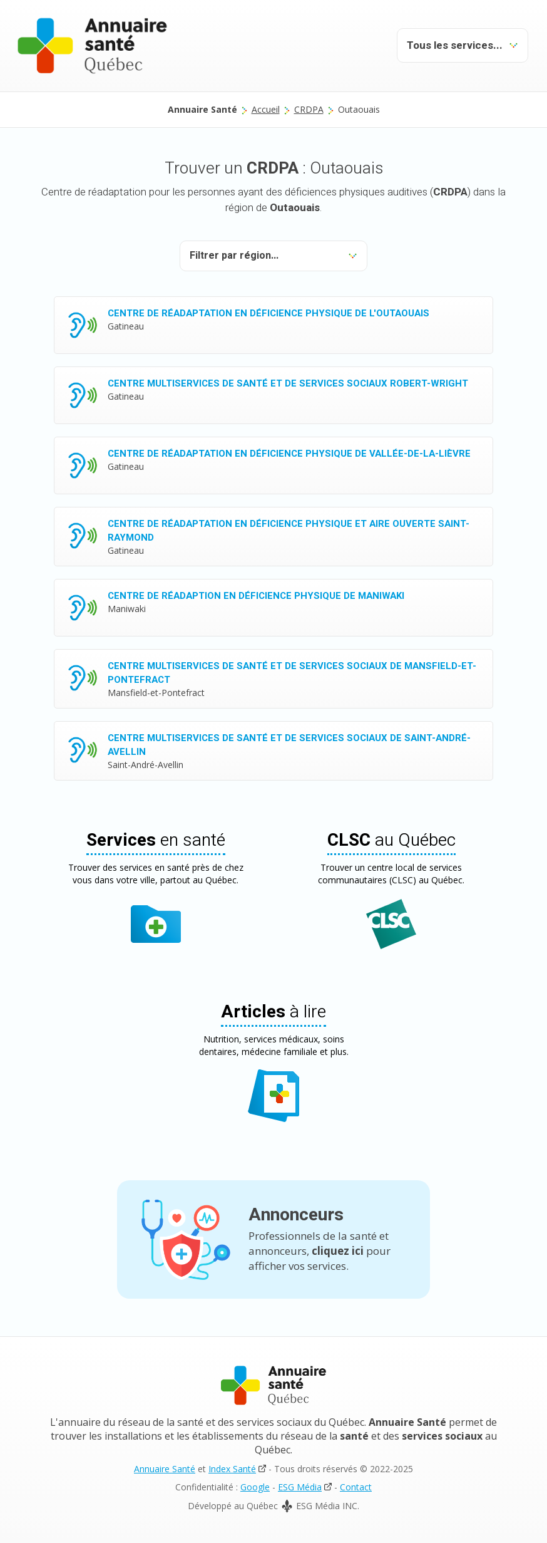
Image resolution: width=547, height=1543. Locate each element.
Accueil (266, 109)
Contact (356, 1487)
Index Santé (232, 1469)
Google (255, 1487)
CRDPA (309, 109)
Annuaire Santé (164, 1469)
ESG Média (300, 1487)
